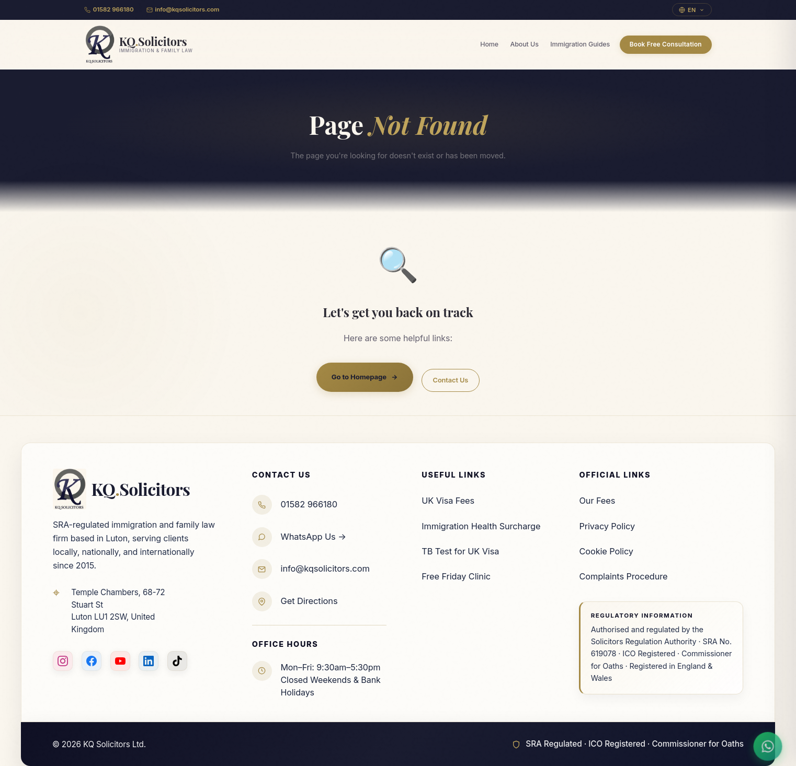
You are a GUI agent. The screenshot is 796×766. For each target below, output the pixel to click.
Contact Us (451, 380)
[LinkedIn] (148, 661)
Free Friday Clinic (456, 576)
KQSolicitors (121, 489)
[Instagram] (63, 661)
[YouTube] (120, 661)
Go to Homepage (365, 377)
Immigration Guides (580, 44)
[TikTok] (177, 661)
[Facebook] (91, 661)
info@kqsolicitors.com (183, 9)
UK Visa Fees (448, 500)
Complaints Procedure (623, 576)
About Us (524, 44)
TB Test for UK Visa (460, 551)
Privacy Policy (607, 526)
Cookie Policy (606, 551)
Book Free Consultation (666, 44)
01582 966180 (109, 9)
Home (489, 44)
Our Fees (597, 500)
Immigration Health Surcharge (481, 526)
